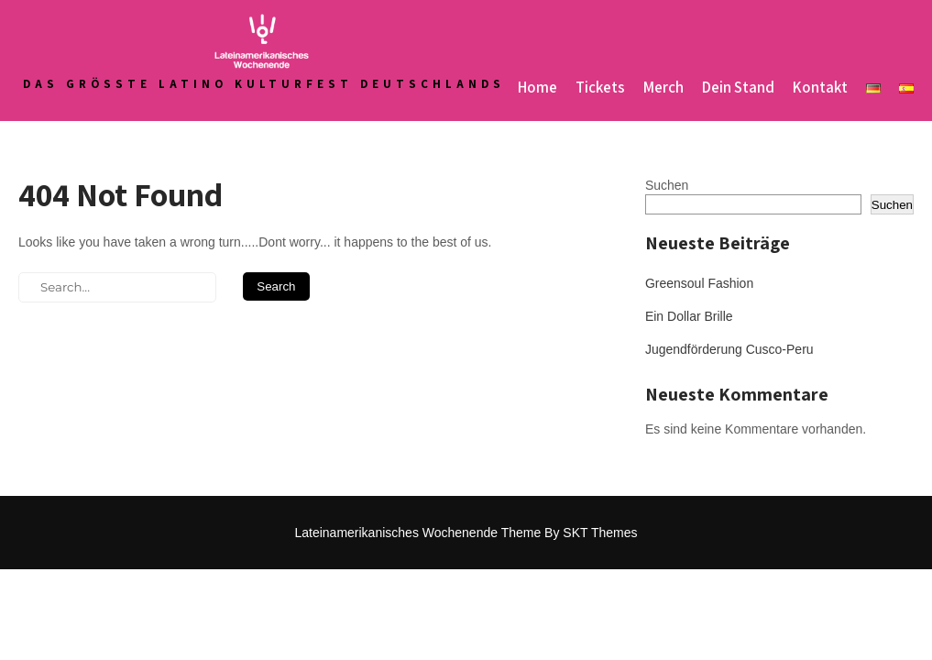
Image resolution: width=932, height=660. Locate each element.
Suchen (666, 185)
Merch (663, 87)
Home (537, 87)
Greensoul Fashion (699, 283)
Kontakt (820, 87)
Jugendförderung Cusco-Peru (729, 349)
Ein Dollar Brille (689, 316)
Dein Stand (738, 87)
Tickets (600, 87)
